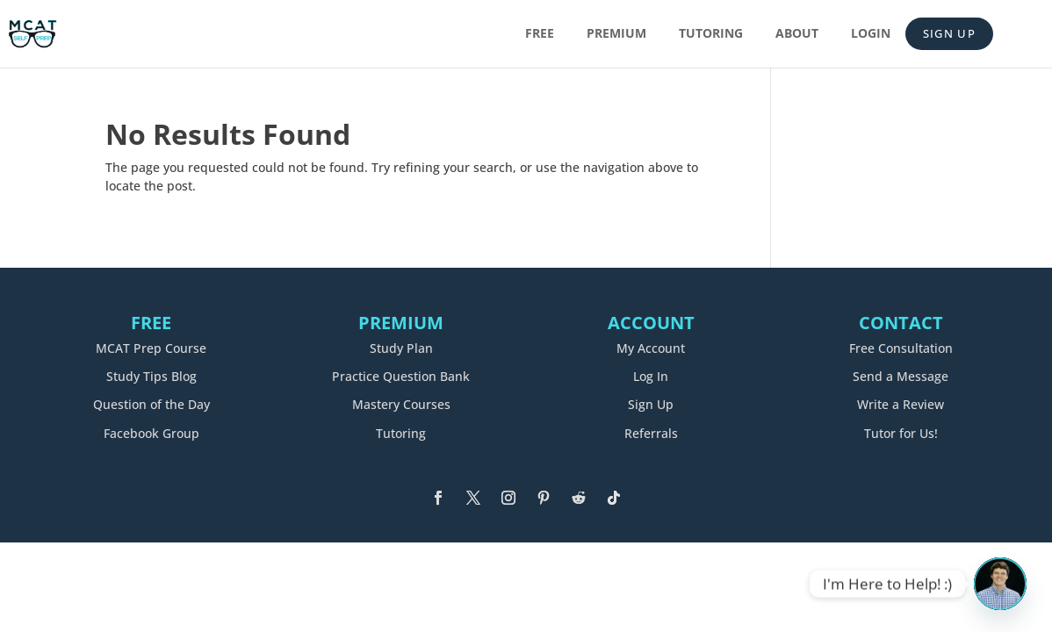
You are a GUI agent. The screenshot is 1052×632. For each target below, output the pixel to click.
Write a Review (900, 404)
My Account (650, 348)
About (796, 34)
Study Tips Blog (151, 376)
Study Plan (401, 348)
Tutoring (711, 34)
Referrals (651, 433)
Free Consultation (901, 348)
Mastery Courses (401, 404)
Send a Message (900, 376)
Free (539, 34)
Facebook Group (151, 433)
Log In (650, 376)
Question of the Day (151, 404)
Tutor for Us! (901, 433)
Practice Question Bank (401, 376)
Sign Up (949, 33)
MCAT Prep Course (151, 348)
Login (870, 34)
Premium (616, 34)
